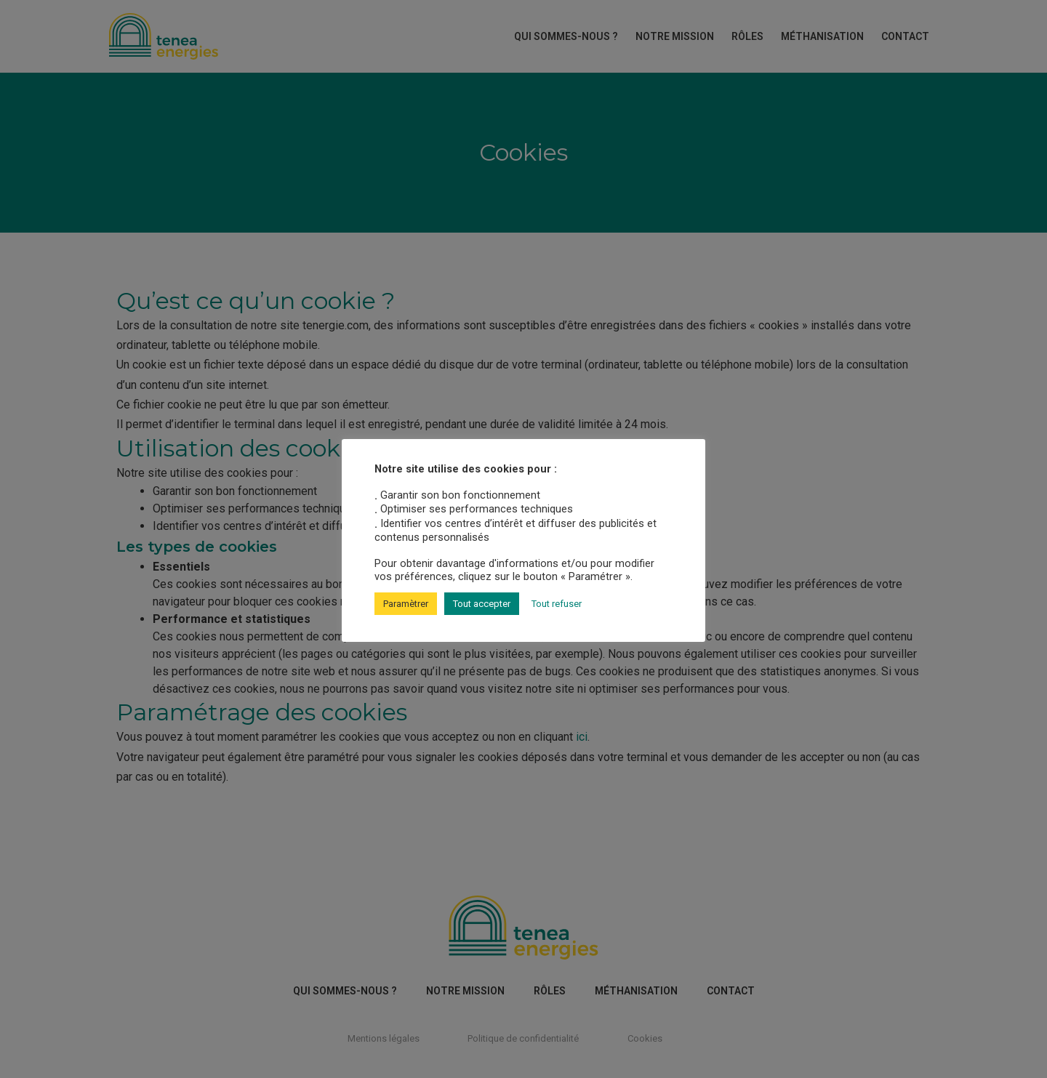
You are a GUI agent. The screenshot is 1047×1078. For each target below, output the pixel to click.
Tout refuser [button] (556, 603)
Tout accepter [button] (481, 603)
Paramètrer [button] (405, 603)
